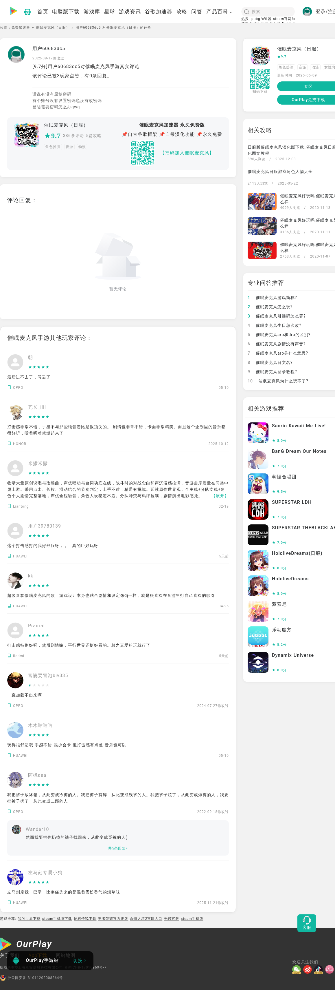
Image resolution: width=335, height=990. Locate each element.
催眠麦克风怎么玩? (270, 307)
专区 (308, 86)
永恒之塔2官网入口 (146, 919)
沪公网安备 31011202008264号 (31, 978)
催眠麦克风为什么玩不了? (278, 381)
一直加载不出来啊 (24, 695)
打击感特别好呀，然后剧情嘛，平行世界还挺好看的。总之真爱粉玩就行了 (78, 645)
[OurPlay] (26, 945)
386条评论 (73, 135)
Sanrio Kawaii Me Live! (299, 426)
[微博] (308, 969)
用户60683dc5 (48, 48)
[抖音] (319, 969)
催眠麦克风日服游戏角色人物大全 (280, 171)
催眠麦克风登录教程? (272, 371)
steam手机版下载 (57, 919)
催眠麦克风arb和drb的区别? (279, 334)
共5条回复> (118, 848)
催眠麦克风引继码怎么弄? (277, 316)
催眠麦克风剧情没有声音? (277, 344)
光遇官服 (171, 919)
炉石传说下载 (85, 919)
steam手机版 (192, 919)
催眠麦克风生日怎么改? (274, 325)
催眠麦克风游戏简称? (272, 297)
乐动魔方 (282, 629)
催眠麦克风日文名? (270, 362)
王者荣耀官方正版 (113, 919)
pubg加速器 (261, 19)
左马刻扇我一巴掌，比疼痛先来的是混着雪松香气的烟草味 (63, 892)
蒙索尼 (279, 604)
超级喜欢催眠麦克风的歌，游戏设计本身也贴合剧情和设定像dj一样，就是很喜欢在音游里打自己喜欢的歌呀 (111, 595)
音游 (69, 147)
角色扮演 (52, 147)
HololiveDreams (290, 578)
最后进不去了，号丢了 (29, 377)
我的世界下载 (29, 919)
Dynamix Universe (293, 655)
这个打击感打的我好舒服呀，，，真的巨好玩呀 (52, 545)
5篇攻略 (94, 135)
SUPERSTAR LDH (292, 502)
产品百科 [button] (219, 11)
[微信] (297, 969)
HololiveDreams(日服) (297, 553)
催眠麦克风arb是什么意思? (278, 353)
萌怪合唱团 (284, 476)
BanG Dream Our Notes (299, 451)
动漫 (82, 147)
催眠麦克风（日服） (53, 27)
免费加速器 (20, 27)
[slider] (39, 367)
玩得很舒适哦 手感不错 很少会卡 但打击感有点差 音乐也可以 (66, 745)
